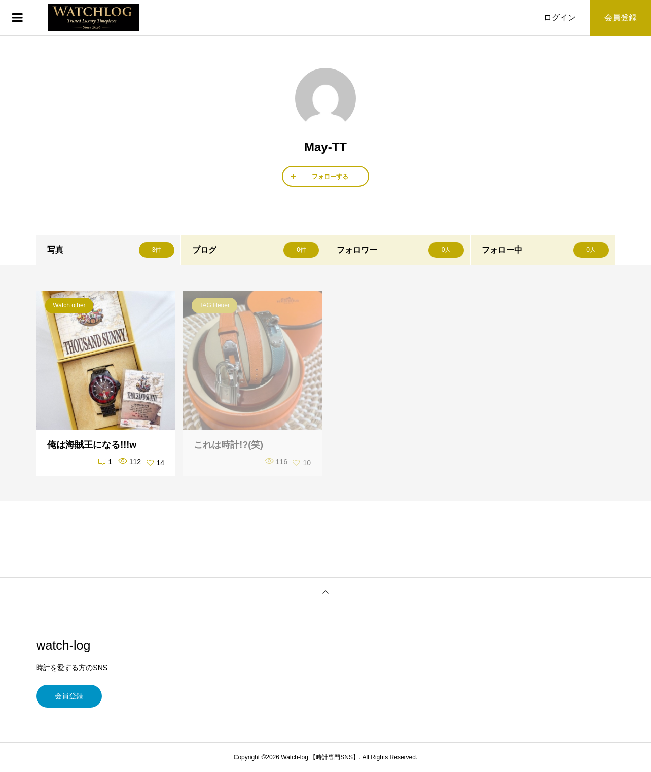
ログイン (560, 17)
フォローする (330, 176)
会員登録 (620, 17)
